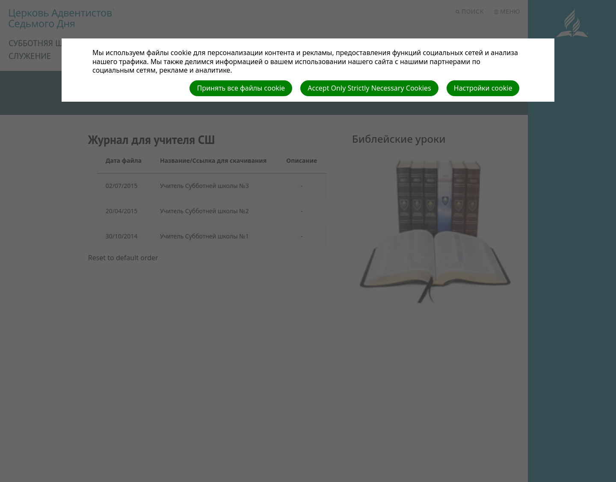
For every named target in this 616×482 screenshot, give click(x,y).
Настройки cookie (483, 88)
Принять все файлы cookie (241, 88)
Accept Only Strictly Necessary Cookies (369, 88)
